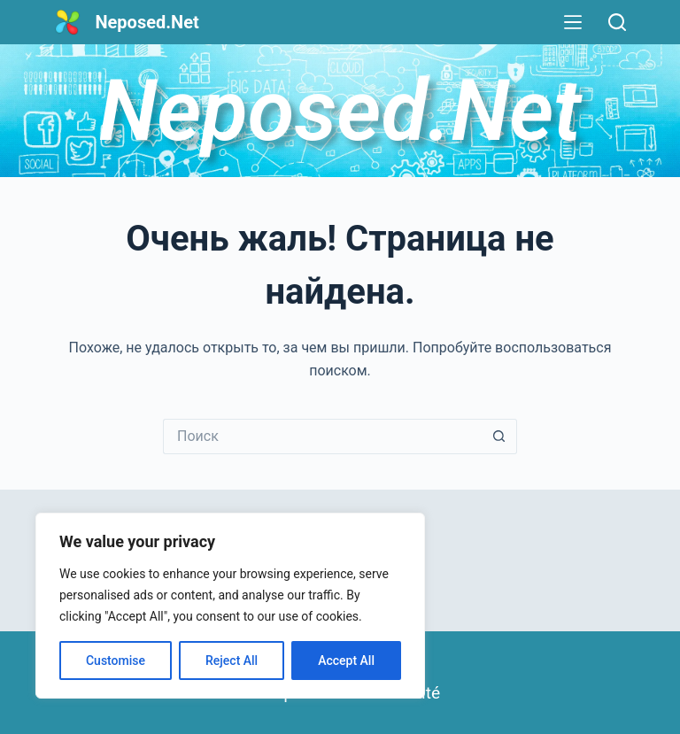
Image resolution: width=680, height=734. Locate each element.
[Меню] (573, 22)
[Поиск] (617, 22)
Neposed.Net (146, 22)
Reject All (231, 660)
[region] (230, 606)
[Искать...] (322, 436)
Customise (115, 660)
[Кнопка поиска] (499, 436)
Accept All (346, 660)
